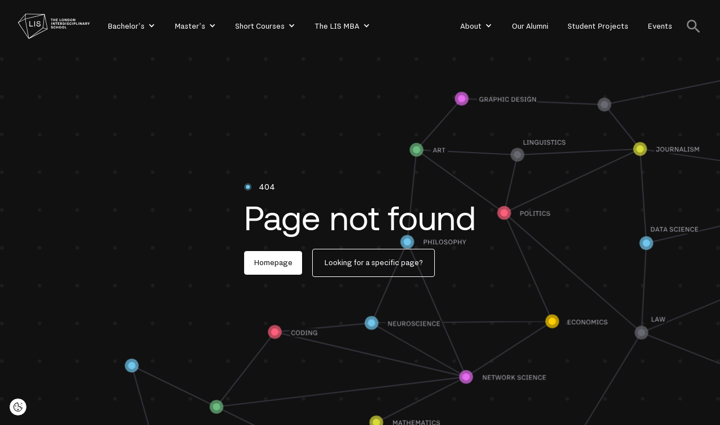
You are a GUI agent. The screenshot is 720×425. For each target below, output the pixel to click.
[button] (130, 26)
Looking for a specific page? (373, 262)
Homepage (273, 262)
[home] (54, 26)
